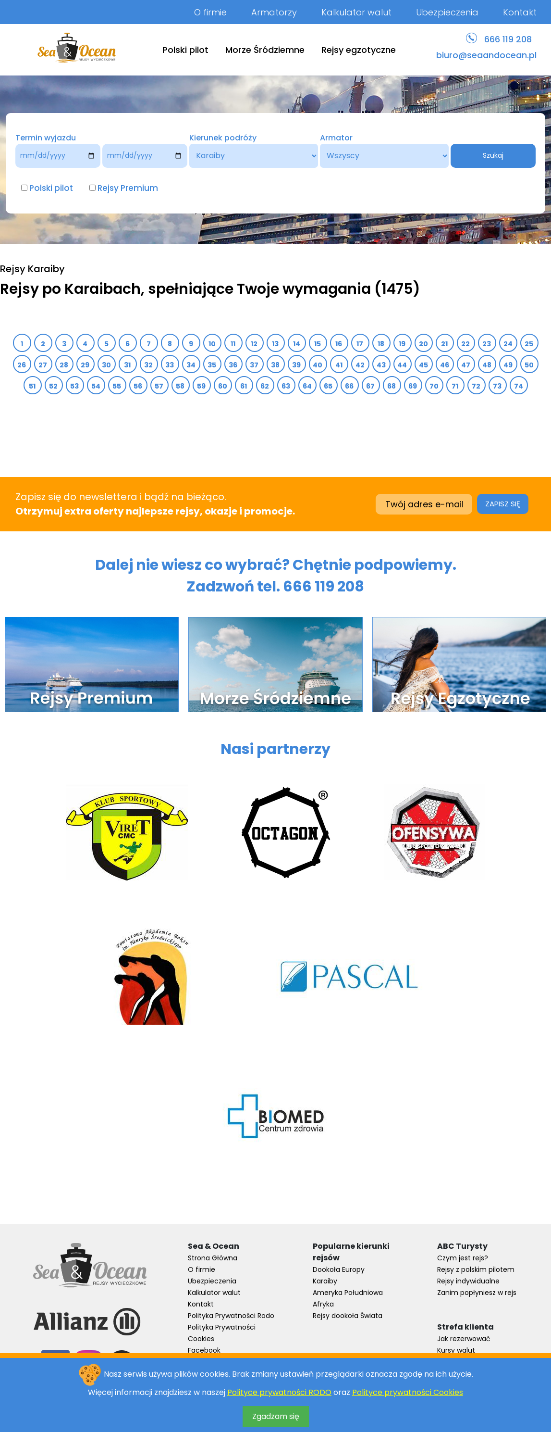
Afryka (323, 1304)
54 (96, 386)
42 (360, 365)
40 (318, 365)
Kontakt (520, 12)
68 (391, 386)
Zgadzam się (275, 1416)
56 (138, 386)
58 (180, 386)
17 (360, 344)
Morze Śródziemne (265, 50)
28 (64, 365)
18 (381, 344)
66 (349, 386)
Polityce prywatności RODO (279, 1392)
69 (412, 386)
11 (233, 344)
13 (275, 344)
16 (339, 344)
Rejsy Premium (128, 188)
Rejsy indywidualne (468, 1281)
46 (445, 365)
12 (254, 344)
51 (32, 386)
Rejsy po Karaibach (70, 289)
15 (317, 344)
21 (444, 344)
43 (381, 365)
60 (223, 386)
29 (85, 365)
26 (21, 365)
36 (233, 365)
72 (476, 386)
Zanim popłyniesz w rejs (476, 1292)
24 (508, 344)
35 (212, 365)
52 (53, 386)
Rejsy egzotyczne (358, 50)
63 (286, 386)
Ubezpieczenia (447, 12)
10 (212, 344)
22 (465, 344)
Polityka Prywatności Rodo (231, 1315)
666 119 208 (508, 39)
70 (434, 386)
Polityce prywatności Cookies (407, 1392)
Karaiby (325, 1281)
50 (529, 365)
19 (402, 344)
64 (307, 386)
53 (74, 386)
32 (148, 365)
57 (159, 386)
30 (106, 365)
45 (424, 365)
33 (169, 365)
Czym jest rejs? (462, 1258)
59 (201, 386)
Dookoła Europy (339, 1269)
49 (508, 365)
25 (529, 344)
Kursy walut (456, 1350)
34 (191, 365)
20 (424, 344)
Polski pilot (185, 50)
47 (466, 365)
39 (296, 365)
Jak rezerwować (463, 1339)
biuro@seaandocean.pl (486, 55)
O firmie (210, 12)
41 (339, 365)
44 (402, 365)
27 (43, 365)
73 (497, 386)
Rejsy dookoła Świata (347, 1315)
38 (275, 365)
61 (243, 386)
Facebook (204, 1350)
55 (117, 386)
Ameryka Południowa (348, 1292)
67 (370, 386)
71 (455, 386)
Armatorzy (274, 12)
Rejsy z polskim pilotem (475, 1269)
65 (328, 386)
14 (297, 344)
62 (264, 386)
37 (254, 365)
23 (486, 344)
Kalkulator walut (356, 12)
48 (487, 365)
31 (127, 365)
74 (519, 386)
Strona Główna (212, 1258)
